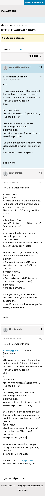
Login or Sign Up (34, 2)
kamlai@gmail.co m (13, 350)
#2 (40, 182)
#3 (40, 339)
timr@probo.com (28, 460)
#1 (41, 77)
